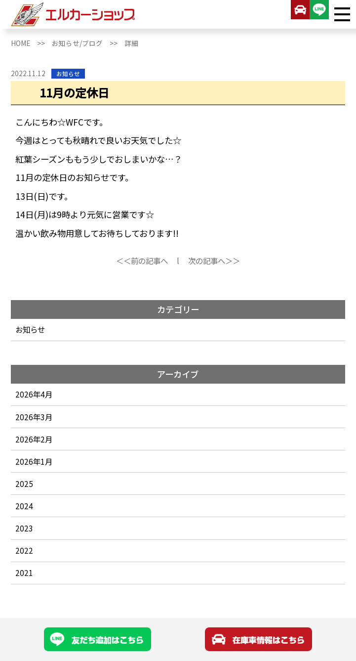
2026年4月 (33, 394)
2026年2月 (33, 439)
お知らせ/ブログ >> (88, 43)
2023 (24, 528)
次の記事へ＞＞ (214, 260)
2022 (24, 550)
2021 (24, 572)
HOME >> (31, 43)
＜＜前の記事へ (142, 260)
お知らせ (30, 329)
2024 (24, 505)
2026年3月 (33, 416)
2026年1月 (33, 461)
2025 (24, 483)
